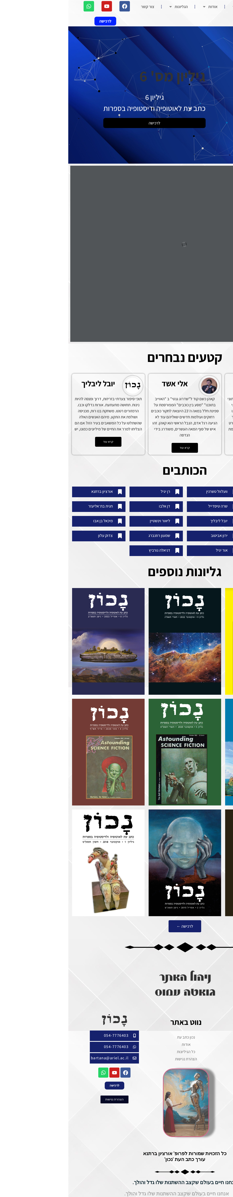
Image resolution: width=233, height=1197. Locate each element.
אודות (141, 7)
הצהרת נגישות (118, 1054)
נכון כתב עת (176, 7)
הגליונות (109, 7)
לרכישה (86, 123)
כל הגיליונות (118, 1047)
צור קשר (79, 6)
